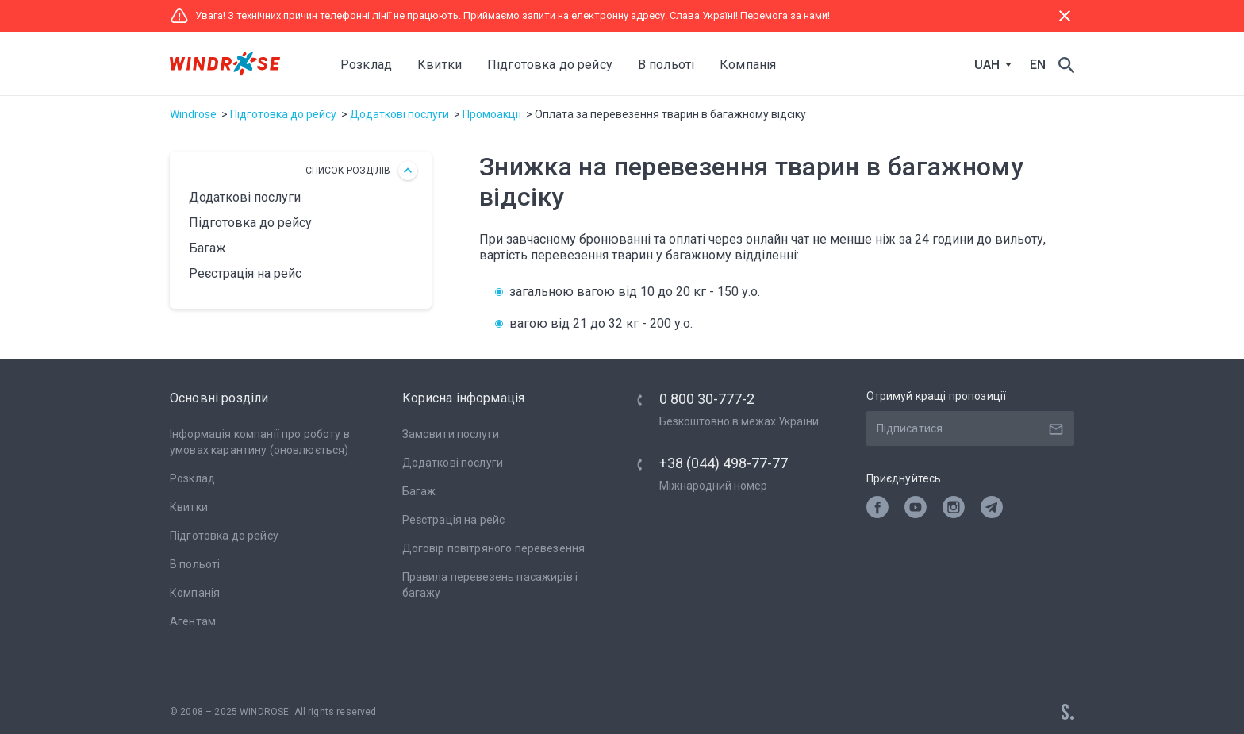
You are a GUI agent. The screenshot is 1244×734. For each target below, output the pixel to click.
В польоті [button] (666, 64)
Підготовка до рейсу (283, 114)
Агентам (193, 621)
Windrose (193, 114)
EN (1038, 64)
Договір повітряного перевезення (494, 548)
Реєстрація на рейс (245, 273)
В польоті (195, 564)
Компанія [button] (748, 64)
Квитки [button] (439, 64)
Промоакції (492, 114)
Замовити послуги (450, 434)
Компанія (195, 592)
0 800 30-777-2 (706, 398)
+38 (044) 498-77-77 (723, 463)
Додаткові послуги (399, 114)
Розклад (366, 64)
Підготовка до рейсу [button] (549, 64)
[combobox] (989, 65)
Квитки (189, 507)
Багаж (207, 248)
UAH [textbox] (987, 65)
